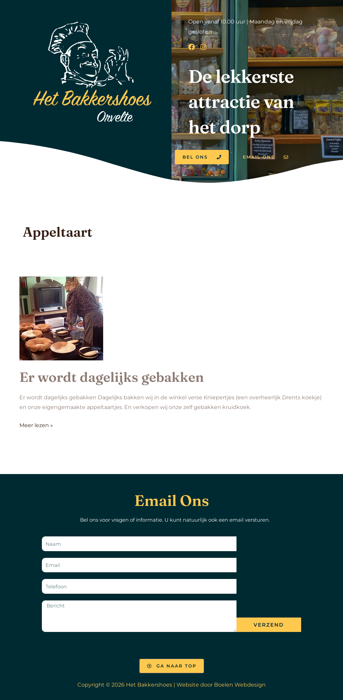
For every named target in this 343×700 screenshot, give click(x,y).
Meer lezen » (36, 424)
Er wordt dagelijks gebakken (111, 377)
